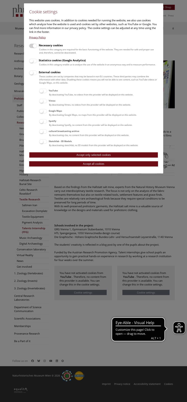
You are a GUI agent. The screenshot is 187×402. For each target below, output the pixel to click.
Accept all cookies (93, 163)
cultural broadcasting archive (64, 131)
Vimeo (52, 100)
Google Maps (55, 110)
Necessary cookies (51, 45)
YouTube (53, 90)
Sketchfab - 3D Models (60, 141)
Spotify (52, 120)
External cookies (49, 72)
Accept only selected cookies (93, 155)
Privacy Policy (37, 37)
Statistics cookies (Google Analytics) (62, 60)
